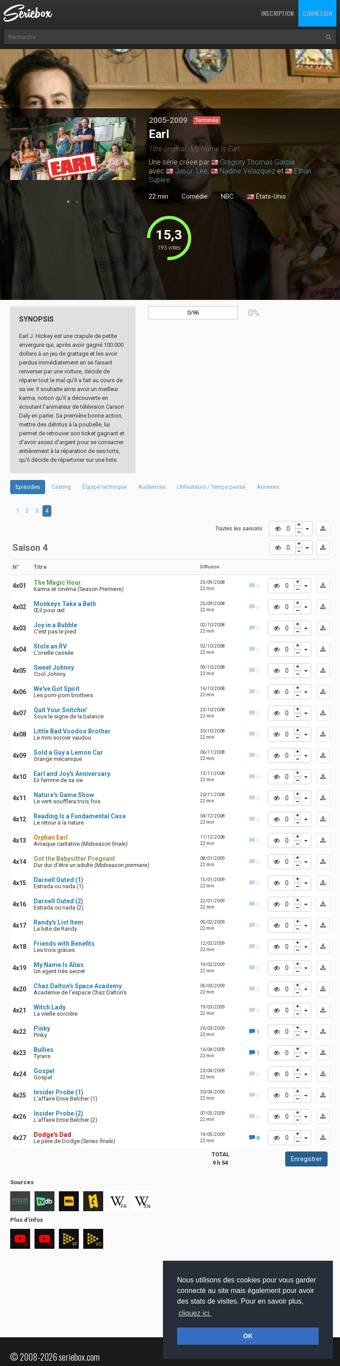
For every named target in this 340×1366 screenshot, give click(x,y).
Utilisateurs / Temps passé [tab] (211, 486)
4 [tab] (46, 510)
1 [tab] (68, 201)
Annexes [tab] (268, 486)
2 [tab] (77, 201)
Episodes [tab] (27, 486)
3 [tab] (37, 510)
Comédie (195, 196)
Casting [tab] (61, 486)
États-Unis (266, 196)
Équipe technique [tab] (104, 486)
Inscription (277, 13)
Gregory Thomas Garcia (257, 162)
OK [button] (248, 1335)
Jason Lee (191, 171)
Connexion (317, 13)
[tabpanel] (73, 148)
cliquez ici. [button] (194, 1313)
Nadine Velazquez (247, 171)
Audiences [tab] (152, 486)
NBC (227, 196)
